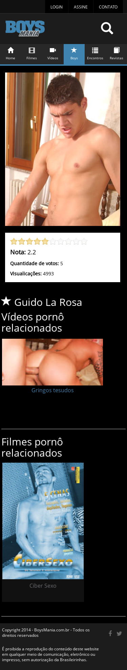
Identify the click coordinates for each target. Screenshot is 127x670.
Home (11, 52)
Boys (74, 52)
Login (56, 7)
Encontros (95, 52)
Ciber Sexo (43, 585)
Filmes (32, 52)
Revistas (116, 52)
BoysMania (50, 31)
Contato (108, 7)
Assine (81, 7)
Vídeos (53, 52)
